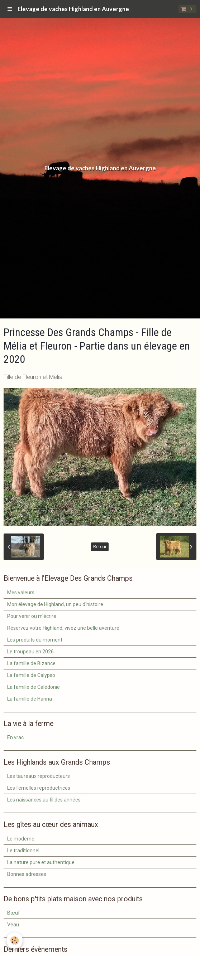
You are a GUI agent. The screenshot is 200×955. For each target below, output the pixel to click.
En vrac (15, 737)
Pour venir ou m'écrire (31, 616)
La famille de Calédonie (33, 687)
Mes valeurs (20, 592)
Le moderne (20, 839)
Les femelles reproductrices (38, 788)
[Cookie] (14, 940)
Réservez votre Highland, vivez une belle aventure (63, 628)
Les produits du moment (34, 640)
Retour (99, 546)
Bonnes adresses (26, 874)
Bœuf (13, 913)
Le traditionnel (23, 850)
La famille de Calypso (31, 675)
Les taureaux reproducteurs (38, 776)
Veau (13, 924)
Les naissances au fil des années (44, 800)
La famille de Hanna (29, 699)
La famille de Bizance (31, 663)
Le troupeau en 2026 (30, 651)
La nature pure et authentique (41, 862)
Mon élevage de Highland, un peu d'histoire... (56, 604)
